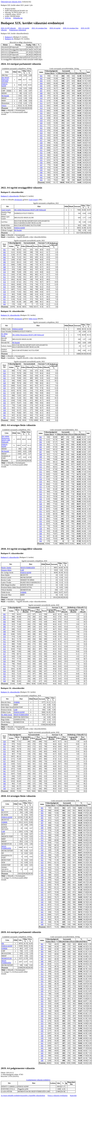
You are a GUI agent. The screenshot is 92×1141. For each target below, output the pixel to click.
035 (41, 160)
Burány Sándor (6, 567)
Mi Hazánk (5, 96)
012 (41, 103)
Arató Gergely (33, 200)
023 (41, 130)
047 (4, 786)
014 (41, 108)
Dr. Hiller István (4, 335)
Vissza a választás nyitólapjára (57, 1095)
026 (41, 138)
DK (3, 810)
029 (41, 145)
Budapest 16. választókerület (10, 315)
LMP (22, 570)
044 (4, 779)
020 (41, 123)
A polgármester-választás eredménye (38, 1080)
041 (41, 175)
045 (4, 781)
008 (41, 93)
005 (41, 86)
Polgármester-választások (17, 30)
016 (41, 113)
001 (41, 76)
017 (41, 115)
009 (41, 96)
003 (41, 81)
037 (41, 165)
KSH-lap (8, 18)
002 (41, 78)
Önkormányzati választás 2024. (11, 2)
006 (41, 88)
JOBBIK (23, 592)
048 (4, 788)
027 (41, 140)
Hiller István (33, 319)
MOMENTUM (7, 958)
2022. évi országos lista (39, 28)
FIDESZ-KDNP (5, 85)
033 (41, 155)
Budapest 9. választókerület (10, 196)
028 (41, 143)
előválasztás (18, 200)
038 (41, 167)
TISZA (4, 106)
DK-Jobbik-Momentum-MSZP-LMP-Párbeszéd (30, 210)
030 (41, 148)
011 (41, 101)
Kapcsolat (73, 1095)
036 (41, 162)
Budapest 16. (9, 39)
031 (41, 150)
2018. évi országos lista (70, 28)
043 (41, 180)
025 (41, 135)
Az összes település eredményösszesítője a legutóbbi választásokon (23, 1095)
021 (41, 125)
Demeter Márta (6, 570)
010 (41, 98)
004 (41, 83)
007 (41, 91)
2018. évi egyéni (55, 28)
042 (41, 177)
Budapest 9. (9, 37)
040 (41, 172)
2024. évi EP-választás (8, 28)
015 (41, 110)
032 (41, 153)
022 (41, 128)
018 (41, 118)
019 (41, 120)
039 (41, 170)
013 (41, 106)
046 (4, 784)
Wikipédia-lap (18, 18)
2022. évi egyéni (23, 28)
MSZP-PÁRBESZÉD (28, 567)
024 (41, 133)
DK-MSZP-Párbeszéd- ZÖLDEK (5, 79)
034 (41, 158)
